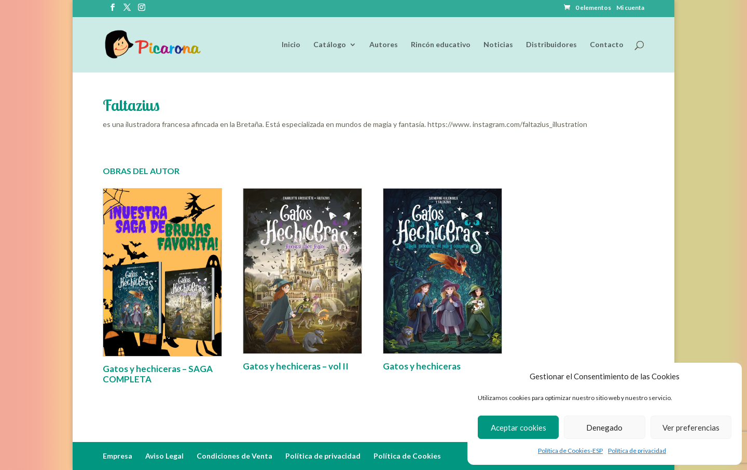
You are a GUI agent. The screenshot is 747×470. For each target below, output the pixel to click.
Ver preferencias (691, 427)
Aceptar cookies (518, 427)
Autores (383, 45)
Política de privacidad (637, 450)
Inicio (291, 45)
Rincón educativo (441, 45)
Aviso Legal (164, 455)
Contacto (607, 45)
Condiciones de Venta (234, 455)
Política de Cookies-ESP (570, 450)
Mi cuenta (630, 8)
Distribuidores (551, 45)
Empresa (117, 455)
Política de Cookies (407, 455)
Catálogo (329, 45)
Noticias (498, 45)
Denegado (604, 427)
